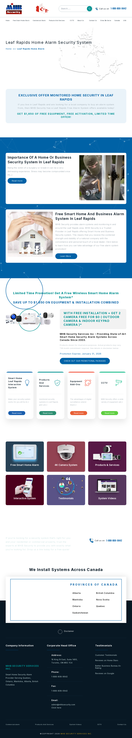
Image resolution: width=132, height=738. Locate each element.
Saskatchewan (80, 612)
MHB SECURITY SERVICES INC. (76, 734)
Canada (117, 20)
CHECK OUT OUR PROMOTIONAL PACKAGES (85, 361)
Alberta (76, 593)
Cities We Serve (105, 20)
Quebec (100, 606)
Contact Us (93, 20)
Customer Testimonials (106, 655)
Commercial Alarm (39, 20)
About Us (80, 20)
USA (124, 20)
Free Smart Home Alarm (21, 20)
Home (8, 20)
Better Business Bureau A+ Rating (108, 667)
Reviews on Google (104, 673)
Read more (17, 181)
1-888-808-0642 (59, 691)
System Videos (75, 724)
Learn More (65, 256)
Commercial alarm (12, 724)
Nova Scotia (102, 599)
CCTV (72, 20)
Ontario (76, 606)
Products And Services (57, 20)
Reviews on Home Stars (106, 660)
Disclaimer (66, 632)
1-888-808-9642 (118, 8)
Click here (56, 708)
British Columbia (105, 593)
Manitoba (77, 599)
